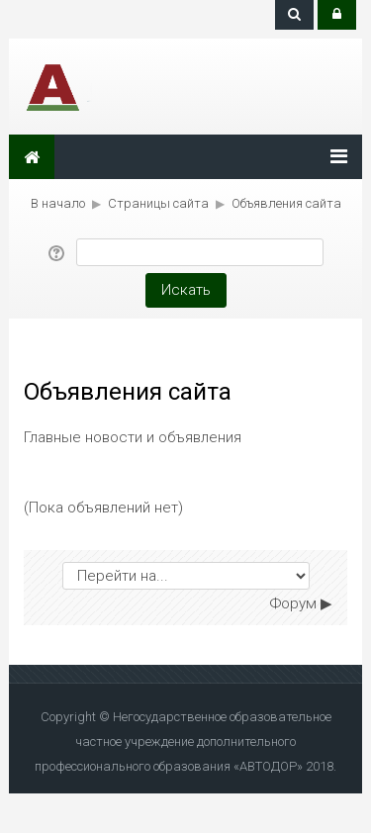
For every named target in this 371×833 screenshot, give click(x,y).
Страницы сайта (158, 203)
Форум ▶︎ (301, 603)
